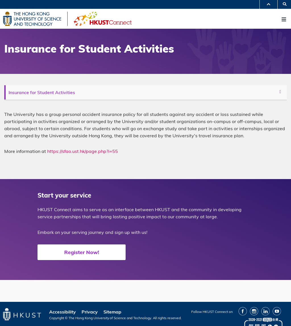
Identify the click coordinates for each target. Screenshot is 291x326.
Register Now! (81, 252)
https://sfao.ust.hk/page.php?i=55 (82, 151)
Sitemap (112, 312)
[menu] (146, 92)
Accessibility (62, 312)
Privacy (90, 312)
